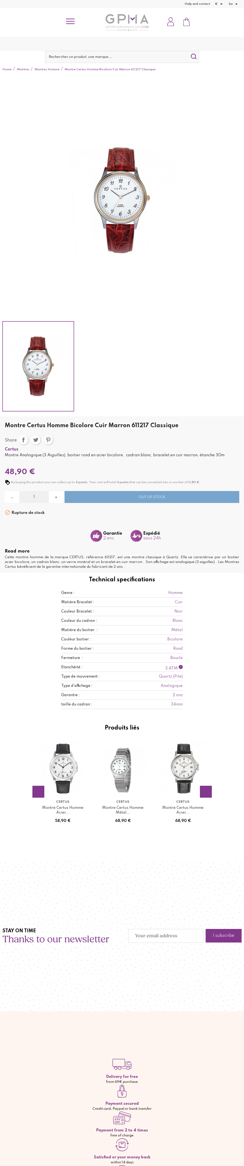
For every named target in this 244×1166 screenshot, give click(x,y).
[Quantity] (33, 497)
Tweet (36, 440)
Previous (38, 792)
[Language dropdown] (234, 4)
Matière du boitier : (79, 630)
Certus (11, 449)
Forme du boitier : (77, 649)
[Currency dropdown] (219, 4)
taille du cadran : (76, 704)
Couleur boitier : (76, 639)
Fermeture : (72, 658)
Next (206, 792)
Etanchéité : (71, 667)
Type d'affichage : (76, 686)
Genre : (68, 593)
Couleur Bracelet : (77, 611)
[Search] (122, 57)
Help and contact (197, 3)
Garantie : (70, 695)
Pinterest (48, 440)
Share (23, 440)
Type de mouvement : (80, 677)
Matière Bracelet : (77, 602)
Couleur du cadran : (79, 621)
